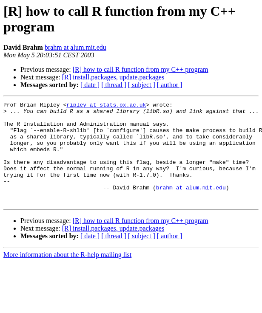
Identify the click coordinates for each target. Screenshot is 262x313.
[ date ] (90, 84)
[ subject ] (141, 84)
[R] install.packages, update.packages (113, 77)
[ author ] (169, 84)
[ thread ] (113, 84)
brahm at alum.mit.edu (75, 47)
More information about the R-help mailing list (67, 275)
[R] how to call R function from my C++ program (140, 69)
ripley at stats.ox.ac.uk (106, 106)
